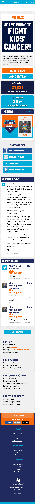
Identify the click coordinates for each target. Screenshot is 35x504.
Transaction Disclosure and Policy (19, 491)
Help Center (17, 455)
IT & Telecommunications (19, 350)
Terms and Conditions (17, 493)
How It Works (17, 450)
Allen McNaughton (25, 118)
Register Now (17, 433)
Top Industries (18, 471)
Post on (16, 150)
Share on (13, 163)
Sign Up (17, 2)
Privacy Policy (28, 491)
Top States (17, 469)
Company (13, 347)
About (17, 452)
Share (10, 422)
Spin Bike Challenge (17, 441)
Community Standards (8, 491)
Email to (16, 157)
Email (18, 422)
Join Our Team (17, 76)
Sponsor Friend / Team (17, 436)
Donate (24, 2)
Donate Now (17, 71)
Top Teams (17, 466)
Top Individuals (17, 464)
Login (31, 2)
